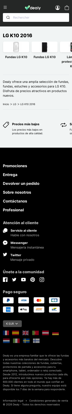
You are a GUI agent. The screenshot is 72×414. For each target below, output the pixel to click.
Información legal (13, 400)
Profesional (13, 210)
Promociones (15, 166)
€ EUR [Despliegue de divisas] (12, 323)
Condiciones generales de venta (48, 400)
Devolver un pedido (21, 183)
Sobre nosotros (17, 192)
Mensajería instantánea (27, 247)
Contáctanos (15, 201)
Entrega (10, 174)
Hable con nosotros (25, 235)
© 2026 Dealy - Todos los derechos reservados (31, 404)
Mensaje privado (22, 260)
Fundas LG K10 (16, 57)
